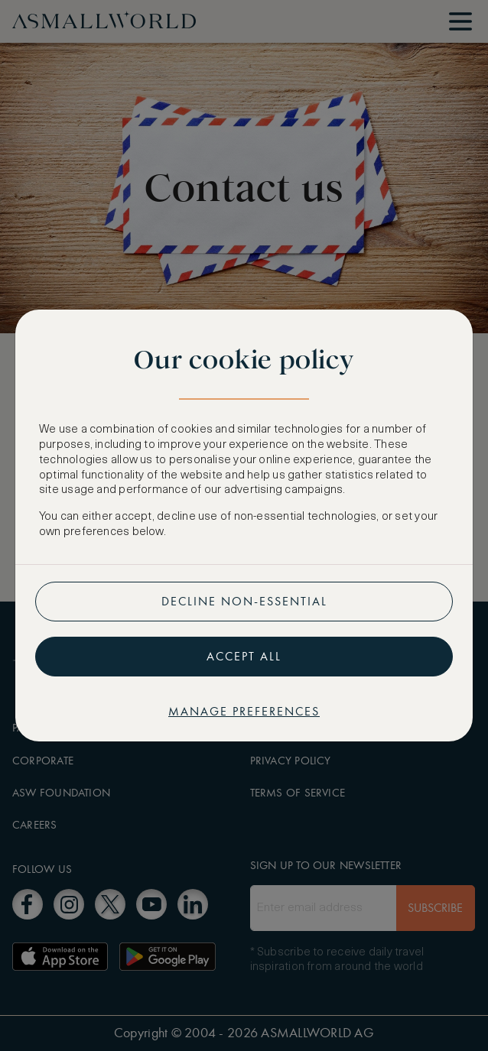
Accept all (244, 656)
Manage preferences (244, 711)
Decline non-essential (244, 601)
